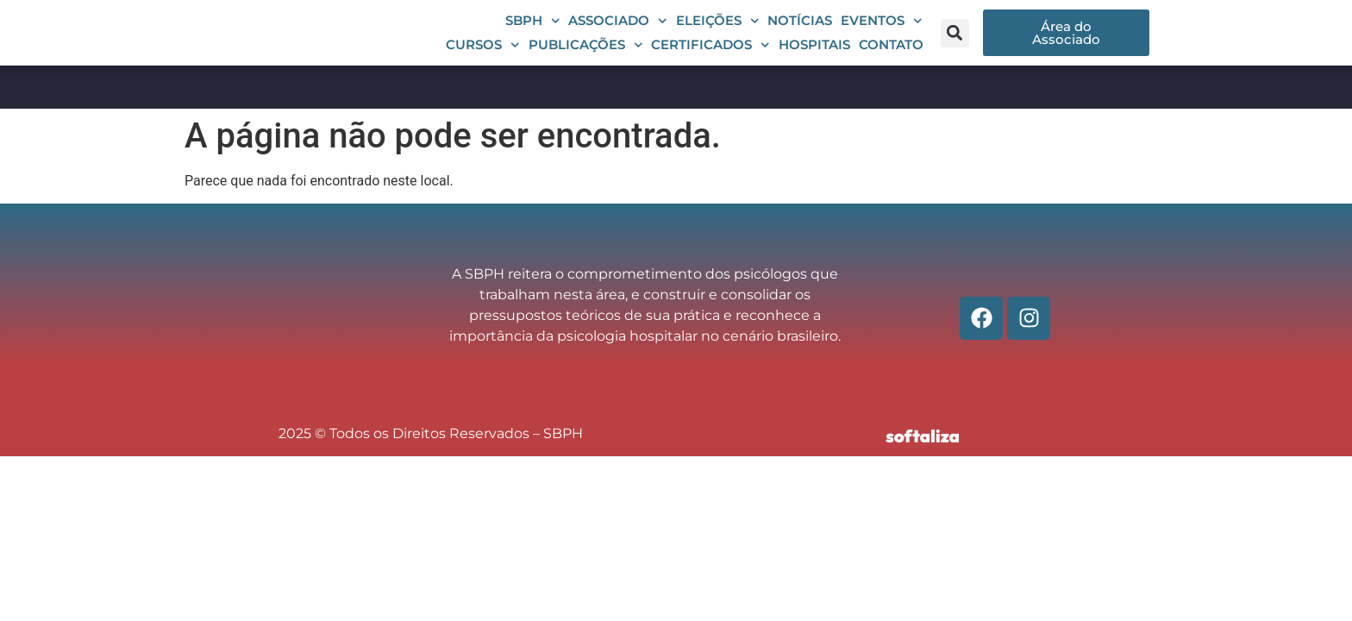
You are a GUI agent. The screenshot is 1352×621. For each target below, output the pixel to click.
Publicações (586, 58)
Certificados (710, 58)
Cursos (483, 58)
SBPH (532, 34)
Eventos (882, 34)
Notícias (799, 33)
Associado (617, 34)
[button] (955, 45)
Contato (891, 57)
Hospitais (814, 57)
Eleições (718, 34)
